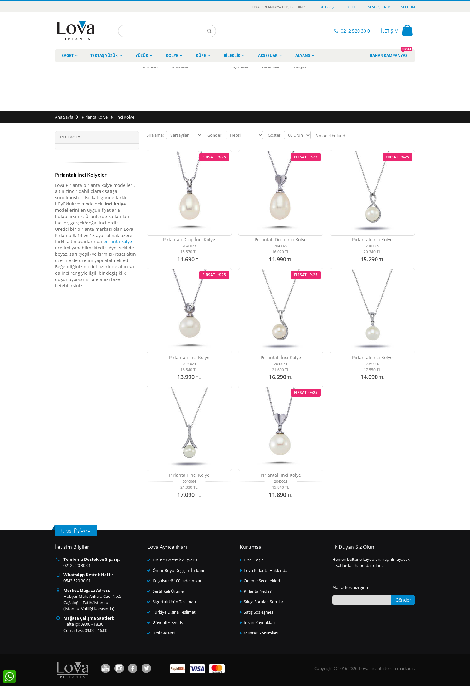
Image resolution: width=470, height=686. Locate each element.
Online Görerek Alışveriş (175, 560)
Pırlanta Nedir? (258, 591)
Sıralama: (155, 135)
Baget (67, 55)
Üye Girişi (326, 6)
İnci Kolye (125, 117)
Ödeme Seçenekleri (262, 581)
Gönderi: (215, 135)
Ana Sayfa (64, 117)
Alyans (302, 55)
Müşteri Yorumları (261, 633)
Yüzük (142, 55)
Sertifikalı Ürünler (169, 591)
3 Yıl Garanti (164, 633)
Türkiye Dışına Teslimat (174, 612)
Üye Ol (351, 6)
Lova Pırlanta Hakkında (265, 570)
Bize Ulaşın (254, 560)
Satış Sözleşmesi (259, 612)
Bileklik (232, 55)
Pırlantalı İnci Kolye (372, 239)
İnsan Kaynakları (259, 622)
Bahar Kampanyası (391, 53)
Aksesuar (268, 55)
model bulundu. (332, 135)
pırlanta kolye (117, 241)
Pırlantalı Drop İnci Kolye (189, 239)
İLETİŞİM (390, 31)
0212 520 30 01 (356, 31)
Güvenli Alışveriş (168, 622)
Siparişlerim (379, 6)
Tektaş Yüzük (104, 55)
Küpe (201, 55)
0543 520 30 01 (77, 581)
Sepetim (408, 6)
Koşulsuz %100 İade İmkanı (178, 581)
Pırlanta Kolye (95, 117)
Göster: (274, 135)
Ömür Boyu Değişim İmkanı (178, 570)
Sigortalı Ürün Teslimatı (174, 601)
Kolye (172, 55)
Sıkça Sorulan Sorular (263, 601)
